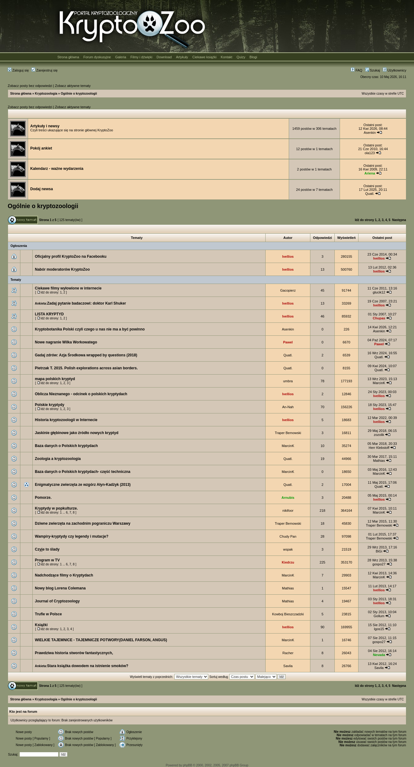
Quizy (241, 57)
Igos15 (379, 629)
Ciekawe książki (204, 57)
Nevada (379, 655)
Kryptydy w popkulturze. (56, 508)
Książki (41, 625)
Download (164, 57)
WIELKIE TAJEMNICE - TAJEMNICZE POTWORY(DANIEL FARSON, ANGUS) (101, 640)
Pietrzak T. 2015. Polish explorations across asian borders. (86, 368)
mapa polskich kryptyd (55, 379)
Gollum (379, 616)
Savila (287, 666)
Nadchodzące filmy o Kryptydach (64, 575)
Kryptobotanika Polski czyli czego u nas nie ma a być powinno (90, 329)
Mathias (379, 460)
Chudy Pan (287, 536)
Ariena (369, 173)
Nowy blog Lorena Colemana (60, 588)
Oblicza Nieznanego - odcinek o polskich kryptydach (81, 394)
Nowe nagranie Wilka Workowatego (66, 342)
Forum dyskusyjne (97, 57)
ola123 (370, 153)
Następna (399, 220)
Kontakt (226, 57)
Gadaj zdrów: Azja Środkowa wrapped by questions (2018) (86, 355)
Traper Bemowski (288, 433)
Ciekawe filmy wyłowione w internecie (68, 288)
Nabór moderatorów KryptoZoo (62, 269)
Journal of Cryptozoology (57, 601)
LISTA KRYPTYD (49, 314)
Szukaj (372, 70)
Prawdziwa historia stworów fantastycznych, (74, 653)
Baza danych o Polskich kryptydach (66, 446)
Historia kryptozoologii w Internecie (66, 420)
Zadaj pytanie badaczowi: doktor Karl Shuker (86, 303)
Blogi (253, 57)
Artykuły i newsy (45, 126)
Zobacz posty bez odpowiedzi (30, 86)
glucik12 (379, 292)
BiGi (379, 551)
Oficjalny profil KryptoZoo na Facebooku (70, 256)
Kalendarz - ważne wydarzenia (56, 168)
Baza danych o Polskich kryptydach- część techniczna (82, 472)
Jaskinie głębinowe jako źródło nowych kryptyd (76, 433)
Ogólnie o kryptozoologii (79, 93)
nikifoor (288, 510)
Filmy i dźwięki (141, 57)
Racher (288, 653)
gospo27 (378, 564)
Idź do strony (364, 220)
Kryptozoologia (46, 93)
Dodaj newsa (41, 189)
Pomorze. (43, 497)
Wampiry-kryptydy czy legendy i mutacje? (71, 536)
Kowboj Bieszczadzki (288, 614)
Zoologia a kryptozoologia (58, 459)
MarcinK (379, 383)
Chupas (379, 318)
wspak (288, 549)
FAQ (356, 70)
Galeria (120, 57)
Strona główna (68, 57)
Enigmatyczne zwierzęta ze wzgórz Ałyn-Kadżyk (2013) (82, 484)
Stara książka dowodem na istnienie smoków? (87, 666)
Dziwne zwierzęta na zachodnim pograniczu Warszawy (82, 523)
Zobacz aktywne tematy (73, 86)
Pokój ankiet (41, 148)
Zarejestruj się (44, 70)
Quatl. (369, 193)
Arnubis (288, 497)
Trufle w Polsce (48, 614)
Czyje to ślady (47, 549)
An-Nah (288, 407)
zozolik (379, 435)
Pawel (288, 342)
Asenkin (370, 132)
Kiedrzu (288, 562)
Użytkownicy (394, 70)
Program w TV (47, 560)
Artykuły (182, 57)
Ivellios (288, 256)
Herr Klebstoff (379, 447)
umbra (288, 381)
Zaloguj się (18, 70)
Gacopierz (288, 290)
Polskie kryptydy (49, 405)
